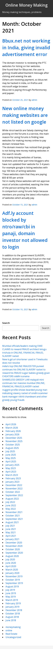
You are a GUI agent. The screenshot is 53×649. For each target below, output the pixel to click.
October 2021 (13, 515)
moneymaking (13, 627)
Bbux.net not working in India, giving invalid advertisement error (26, 47)
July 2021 (10, 525)
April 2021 (11, 535)
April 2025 (11, 461)
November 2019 (14, 576)
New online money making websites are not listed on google (25, 115)
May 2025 (11, 458)
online (9, 630)
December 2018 (14, 610)
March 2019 (12, 600)
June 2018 (11, 620)
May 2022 (11, 508)
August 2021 (12, 522)
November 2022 (14, 488)
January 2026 (12, 434)
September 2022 (14, 495)
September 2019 (14, 583)
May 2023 (11, 468)
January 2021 (12, 539)
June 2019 (11, 593)
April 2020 (11, 566)
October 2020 (13, 549)
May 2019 (11, 596)
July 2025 (10, 451)
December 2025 (14, 437)
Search (6, 322)
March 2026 (12, 427)
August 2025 (12, 448)
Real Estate (11, 633)
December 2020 (14, 542)
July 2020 (10, 559)
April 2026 (11, 424)
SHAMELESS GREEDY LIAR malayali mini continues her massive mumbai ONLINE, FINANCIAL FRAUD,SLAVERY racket (23, 383)
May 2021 (11, 532)
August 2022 (12, 498)
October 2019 (13, 579)
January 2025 (12, 464)
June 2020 (11, 562)
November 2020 (14, 545)
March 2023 (12, 475)
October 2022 (13, 491)
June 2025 (11, 454)
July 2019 (10, 589)
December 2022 (14, 485)
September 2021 (14, 518)
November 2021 (14, 512)
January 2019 (12, 606)
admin (34, 100)
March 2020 (12, 569)
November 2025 (14, 441)
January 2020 (12, 573)
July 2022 (10, 502)
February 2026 (13, 431)
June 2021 (11, 529)
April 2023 (11, 471)
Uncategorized (13, 637)
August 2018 (12, 616)
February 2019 (13, 603)
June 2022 (11, 505)
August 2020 (12, 556)
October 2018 (13, 613)
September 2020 (14, 552)
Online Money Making (26, 5)
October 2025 (13, 444)
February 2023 (13, 478)
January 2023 (12, 481)
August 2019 (12, 586)
